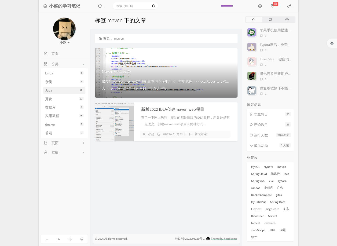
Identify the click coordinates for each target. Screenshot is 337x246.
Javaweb (269, 223)
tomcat (255, 223)
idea (286, 174)
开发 (64, 99)
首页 (104, 38)
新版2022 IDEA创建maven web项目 (172, 109)
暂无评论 (160, 88)
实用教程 (64, 116)
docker (64, 124)
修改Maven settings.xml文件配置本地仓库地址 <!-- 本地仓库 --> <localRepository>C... (165, 81)
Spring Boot (277, 202)
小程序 (268, 188)
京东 (286, 209)
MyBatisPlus (258, 202)
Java (64, 90)
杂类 (64, 82)
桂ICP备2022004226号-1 (190, 239)
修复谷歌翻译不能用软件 (279, 88)
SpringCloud (259, 174)
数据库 (64, 107)
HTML (272, 230)
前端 (64, 133)
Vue (271, 181)
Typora (282, 181)
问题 (283, 230)
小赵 (110, 88)
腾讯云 (275, 174)
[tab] (253, 19)
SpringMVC (258, 181)
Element (256, 209)
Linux (64, 73)
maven (281, 167)
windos (255, 188)
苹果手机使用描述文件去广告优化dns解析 (292, 30)
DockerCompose (261, 195)
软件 (254, 237)
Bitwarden (257, 216)
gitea (279, 195)
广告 (280, 188)
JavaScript (258, 230)
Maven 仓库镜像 (116, 71)
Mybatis (268, 167)
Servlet (272, 216)
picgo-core (272, 209)
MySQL (255, 167)
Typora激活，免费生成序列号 (282, 44)
